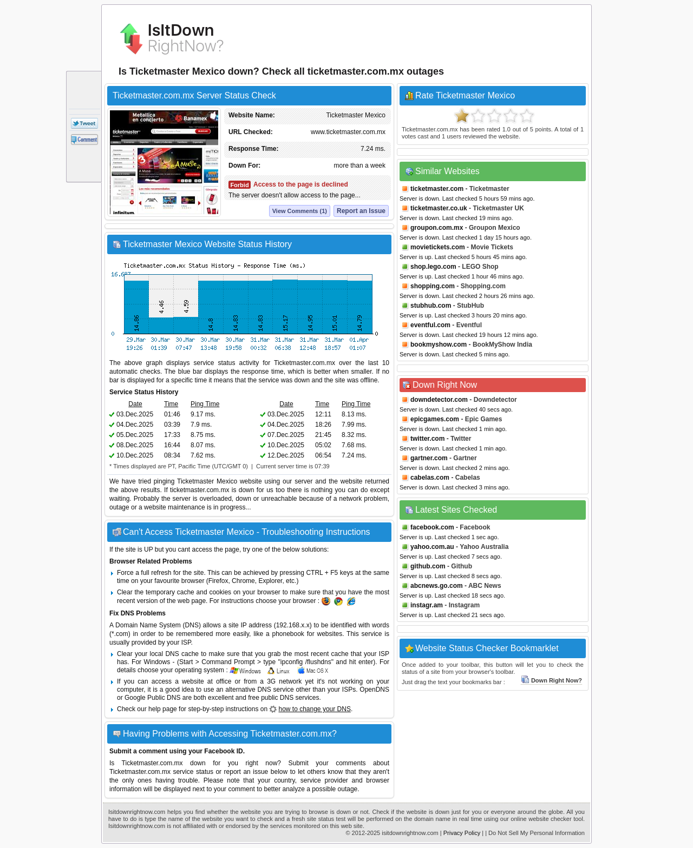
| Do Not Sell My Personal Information (535, 833)
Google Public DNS (152, 697)
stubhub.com (430, 305)
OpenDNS (374, 689)
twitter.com (427, 438)
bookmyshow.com (438, 344)
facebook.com (432, 527)
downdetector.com (439, 399)
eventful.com (430, 325)
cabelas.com (429, 477)
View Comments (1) (299, 211)
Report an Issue (361, 211)
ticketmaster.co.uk (438, 208)
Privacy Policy (461, 833)
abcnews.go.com (436, 585)
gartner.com (429, 458)
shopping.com (432, 286)
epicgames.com (434, 419)
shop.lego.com (433, 266)
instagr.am (426, 605)
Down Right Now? (551, 680)
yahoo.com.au (432, 547)
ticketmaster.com (436, 189)
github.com (428, 566)
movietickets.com (437, 247)
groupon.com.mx (436, 227)
